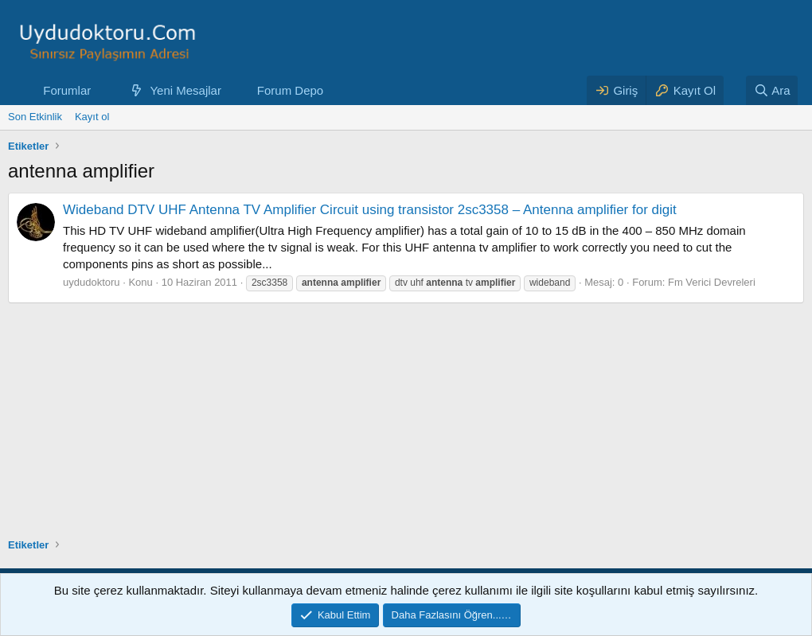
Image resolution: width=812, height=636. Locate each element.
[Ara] (772, 90)
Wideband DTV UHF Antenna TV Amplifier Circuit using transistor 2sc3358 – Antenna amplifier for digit (370, 209)
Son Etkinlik (35, 117)
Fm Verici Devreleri (711, 282)
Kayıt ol (92, 117)
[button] (103, 90)
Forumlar (67, 90)
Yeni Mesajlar (185, 90)
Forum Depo (290, 90)
